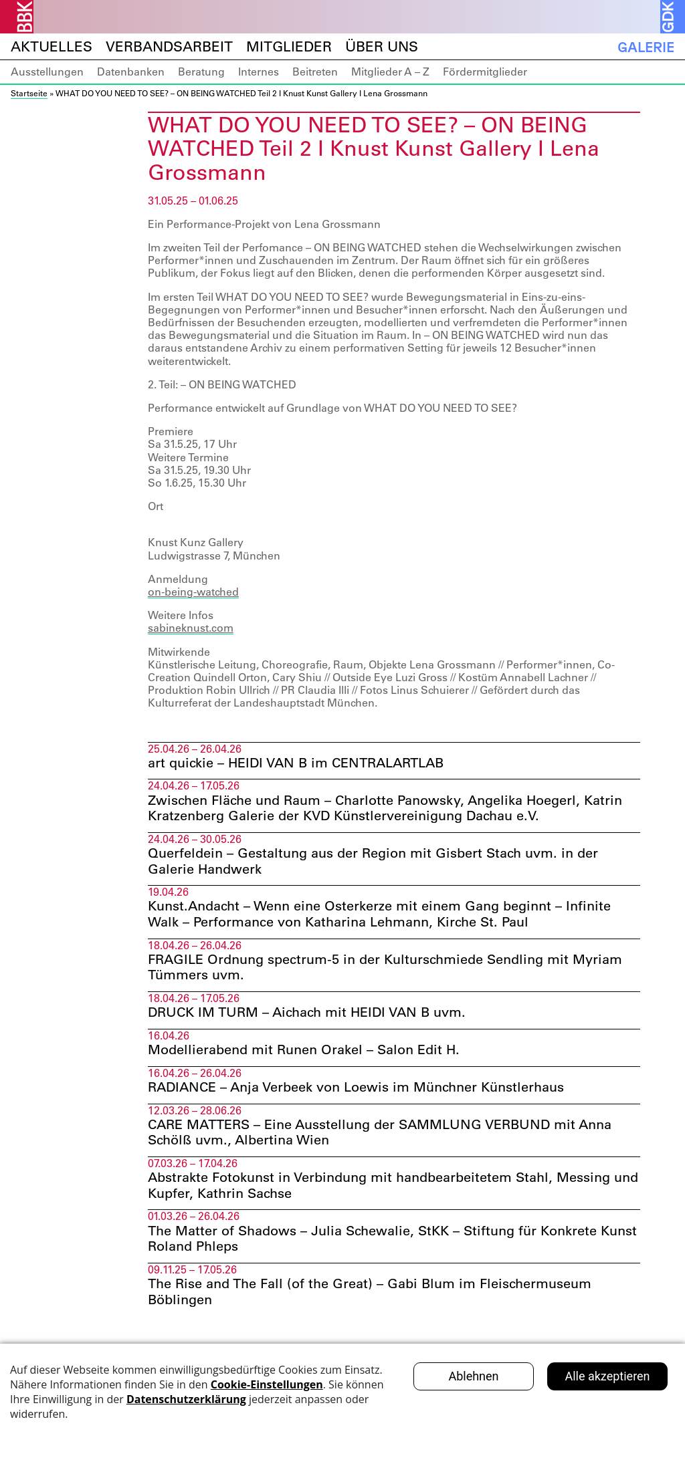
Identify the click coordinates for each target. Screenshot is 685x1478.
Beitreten (315, 71)
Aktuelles (51, 46)
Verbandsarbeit (169, 46)
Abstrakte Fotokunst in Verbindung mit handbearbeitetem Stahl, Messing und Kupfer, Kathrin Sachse (393, 1189)
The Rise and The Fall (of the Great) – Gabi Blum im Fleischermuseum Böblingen (369, 1297)
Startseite (29, 93)
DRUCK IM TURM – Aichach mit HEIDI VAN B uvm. (307, 1015)
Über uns (381, 46)
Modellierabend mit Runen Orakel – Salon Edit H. (304, 1053)
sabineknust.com (190, 627)
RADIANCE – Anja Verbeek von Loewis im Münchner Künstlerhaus (356, 1090)
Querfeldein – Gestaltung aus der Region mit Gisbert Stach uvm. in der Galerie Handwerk (373, 862)
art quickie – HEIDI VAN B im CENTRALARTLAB (296, 763)
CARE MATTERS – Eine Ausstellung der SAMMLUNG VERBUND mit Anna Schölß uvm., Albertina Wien (379, 1136)
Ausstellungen (47, 71)
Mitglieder (289, 46)
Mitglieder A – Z (390, 71)
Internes (258, 71)
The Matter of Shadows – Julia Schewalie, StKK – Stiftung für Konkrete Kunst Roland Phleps (392, 1243)
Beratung (201, 71)
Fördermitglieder (485, 71)
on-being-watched (193, 591)
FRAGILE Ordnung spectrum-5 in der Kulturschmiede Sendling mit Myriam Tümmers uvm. (385, 969)
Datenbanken (131, 71)
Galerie (645, 47)
